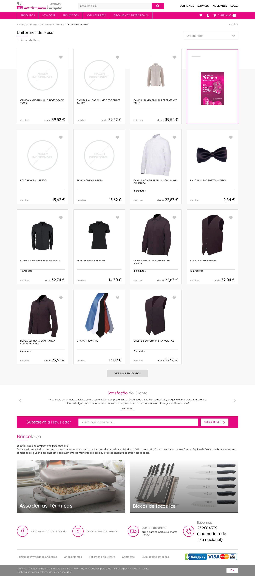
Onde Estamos (73, 556)
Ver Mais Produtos (127, 373)
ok (232, 570)
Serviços (203, 5)
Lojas (234, 5)
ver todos (127, 408)
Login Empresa (96, 15)
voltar (234, 24)
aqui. (69, 572)
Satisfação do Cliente (102, 556)
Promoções (71, 15)
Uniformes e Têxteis (52, 24)
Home (20, 24)
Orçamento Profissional (131, 15)
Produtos (28, 15)
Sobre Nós (187, 5)
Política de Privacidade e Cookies (37, 556)
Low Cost (48, 15)
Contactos (128, 556)
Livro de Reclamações (155, 556)
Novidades (220, 5)
